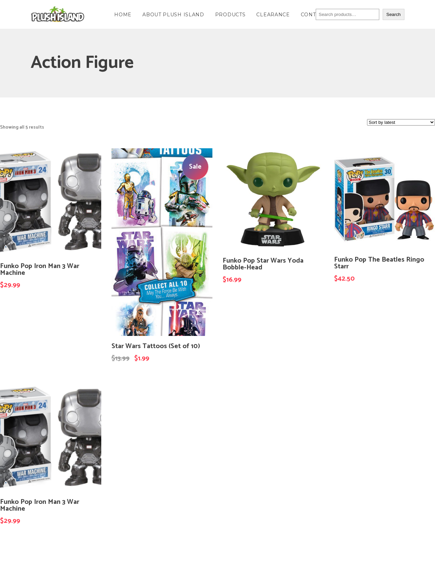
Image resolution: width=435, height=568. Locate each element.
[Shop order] (401, 122)
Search (393, 14)
